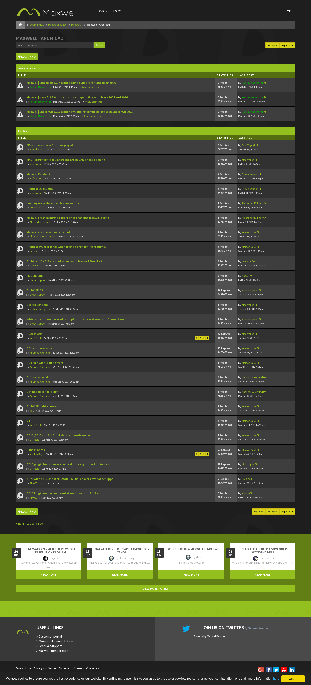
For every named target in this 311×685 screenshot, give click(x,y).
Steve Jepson (250, 174)
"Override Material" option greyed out (52, 145)
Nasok (245, 276)
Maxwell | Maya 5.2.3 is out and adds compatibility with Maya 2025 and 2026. (77, 97)
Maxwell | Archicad (40, 38)
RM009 (33, 483)
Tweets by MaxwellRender (209, 636)
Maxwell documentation (56, 641)
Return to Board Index (30, 523)
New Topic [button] (27, 57)
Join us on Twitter (235, 627)
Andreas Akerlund (40, 352)
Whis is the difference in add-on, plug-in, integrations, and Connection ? (76, 319)
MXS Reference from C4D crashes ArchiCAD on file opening (65, 160)
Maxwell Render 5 (38, 174)
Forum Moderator (40, 87)
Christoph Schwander (42, 236)
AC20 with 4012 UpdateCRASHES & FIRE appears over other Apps (69, 479)
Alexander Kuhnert (253, 203)
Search (118, 11)
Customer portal (50, 636)
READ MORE (48, 574)
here (9, 680)
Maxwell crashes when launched (48, 232)
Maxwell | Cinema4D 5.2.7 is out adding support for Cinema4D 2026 (71, 83)
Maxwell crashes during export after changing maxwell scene (67, 218)
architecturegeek (40, 309)
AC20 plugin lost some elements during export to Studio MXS (67, 464)
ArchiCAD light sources (42, 406)
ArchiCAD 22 (34, 290)
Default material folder (42, 392)
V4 (28, 421)
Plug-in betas (35, 450)
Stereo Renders (37, 305)
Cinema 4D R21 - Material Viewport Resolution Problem (50, 551)
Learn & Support (50, 646)
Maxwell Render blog (53, 650)
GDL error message (39, 348)
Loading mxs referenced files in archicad (53, 203)
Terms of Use (23, 668)
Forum (102, 11)
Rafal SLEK (36, 178)
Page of (287, 45)
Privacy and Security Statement (52, 668)
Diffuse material (37, 377)
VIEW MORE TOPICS (156, 589)
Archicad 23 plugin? (39, 189)
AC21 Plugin (34, 334)
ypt (32, 410)
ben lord (34, 251)
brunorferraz (37, 207)
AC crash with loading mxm (44, 363)
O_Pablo (34, 265)
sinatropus (36, 164)
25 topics (272, 45)
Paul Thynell (36, 149)
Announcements (90, 87)
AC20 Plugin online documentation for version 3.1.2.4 (62, 493)
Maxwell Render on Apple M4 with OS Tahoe (122, 551)
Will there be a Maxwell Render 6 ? (193, 549)
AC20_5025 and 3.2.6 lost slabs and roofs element (59, 435)
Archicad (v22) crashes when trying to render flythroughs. (66, 247)
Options (258, 511)
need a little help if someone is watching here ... (265, 551)
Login (289, 10)
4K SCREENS (34, 276)
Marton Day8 (249, 232)
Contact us (92, 668)
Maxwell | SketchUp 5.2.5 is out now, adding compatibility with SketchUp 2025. (80, 112)
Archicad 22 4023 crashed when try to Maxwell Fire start (64, 261)
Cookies (79, 668)
